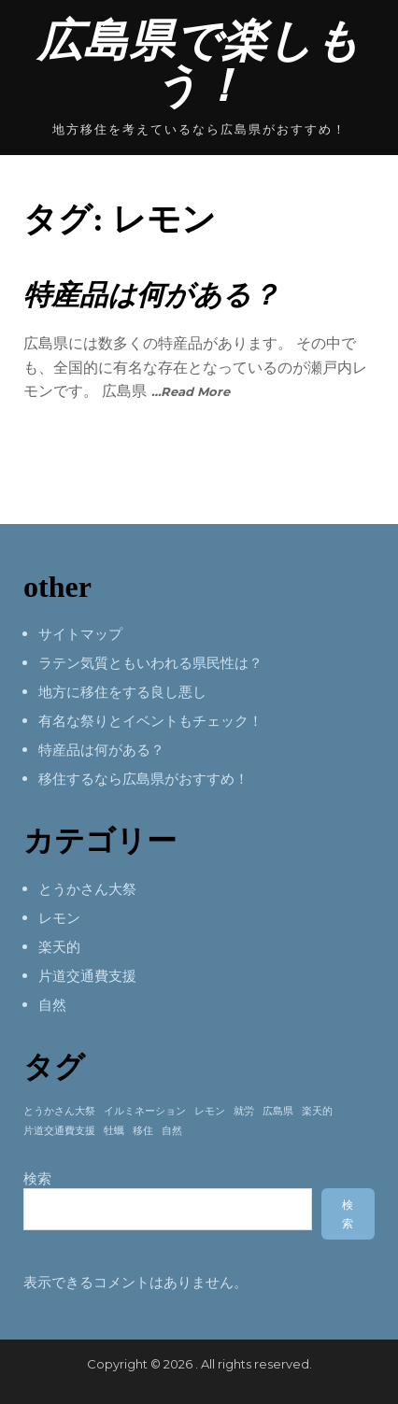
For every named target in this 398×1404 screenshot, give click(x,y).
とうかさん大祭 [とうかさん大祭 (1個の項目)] (59, 1111)
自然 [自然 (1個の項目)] (172, 1131)
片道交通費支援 (87, 976)
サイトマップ (80, 634)
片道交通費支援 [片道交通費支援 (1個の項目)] (59, 1131)
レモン (59, 918)
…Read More (190, 391)
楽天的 (59, 947)
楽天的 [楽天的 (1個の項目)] (317, 1111)
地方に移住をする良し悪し (122, 692)
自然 (52, 1005)
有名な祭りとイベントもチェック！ (150, 721)
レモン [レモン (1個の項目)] (209, 1111)
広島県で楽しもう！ (199, 63)
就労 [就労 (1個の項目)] (244, 1111)
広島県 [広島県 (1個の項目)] (278, 1111)
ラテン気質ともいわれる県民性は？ (150, 663)
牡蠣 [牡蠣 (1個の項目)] (114, 1131)
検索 (37, 1178)
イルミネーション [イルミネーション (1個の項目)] (145, 1111)
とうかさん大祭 (87, 889)
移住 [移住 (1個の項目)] (143, 1131)
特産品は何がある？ (151, 294)
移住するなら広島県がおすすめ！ (143, 778)
